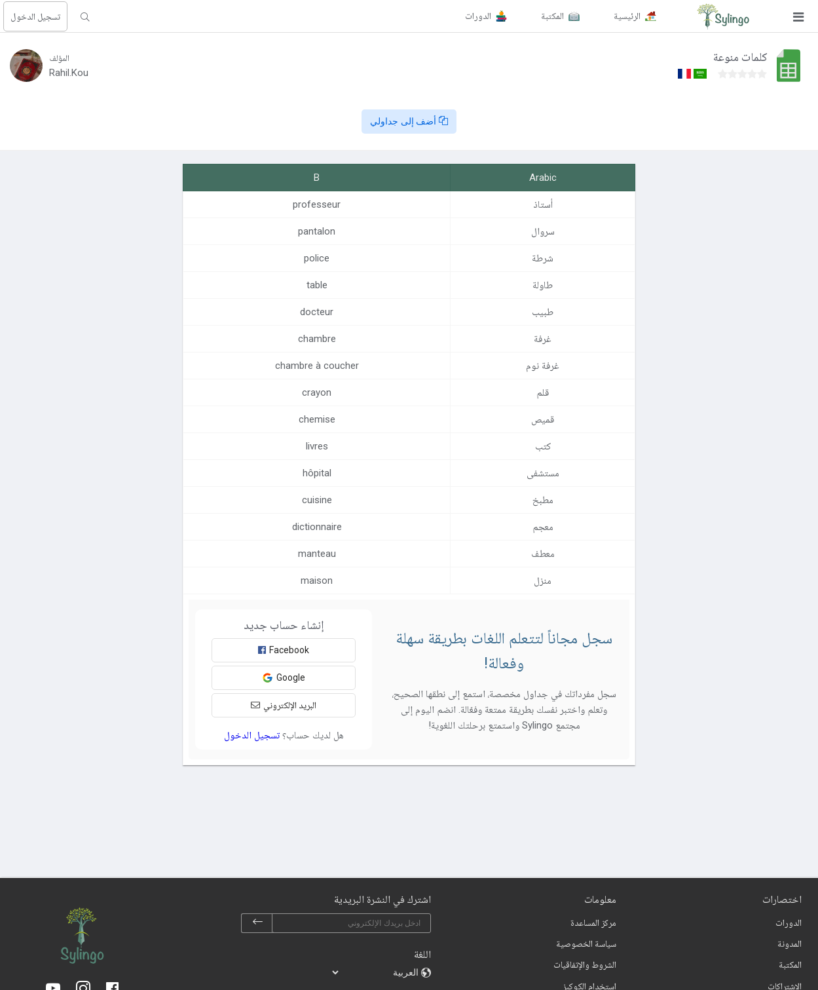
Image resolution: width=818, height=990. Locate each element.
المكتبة (790, 964)
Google (283, 677)
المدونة (789, 943)
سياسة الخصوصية (586, 943)
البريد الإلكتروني (283, 705)
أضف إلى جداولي (409, 121)
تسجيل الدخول (35, 16)
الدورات (788, 922)
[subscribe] (257, 923)
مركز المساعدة (593, 922)
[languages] (376, 972)
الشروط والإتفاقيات (584, 964)
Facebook (283, 650)
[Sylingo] (723, 16)
